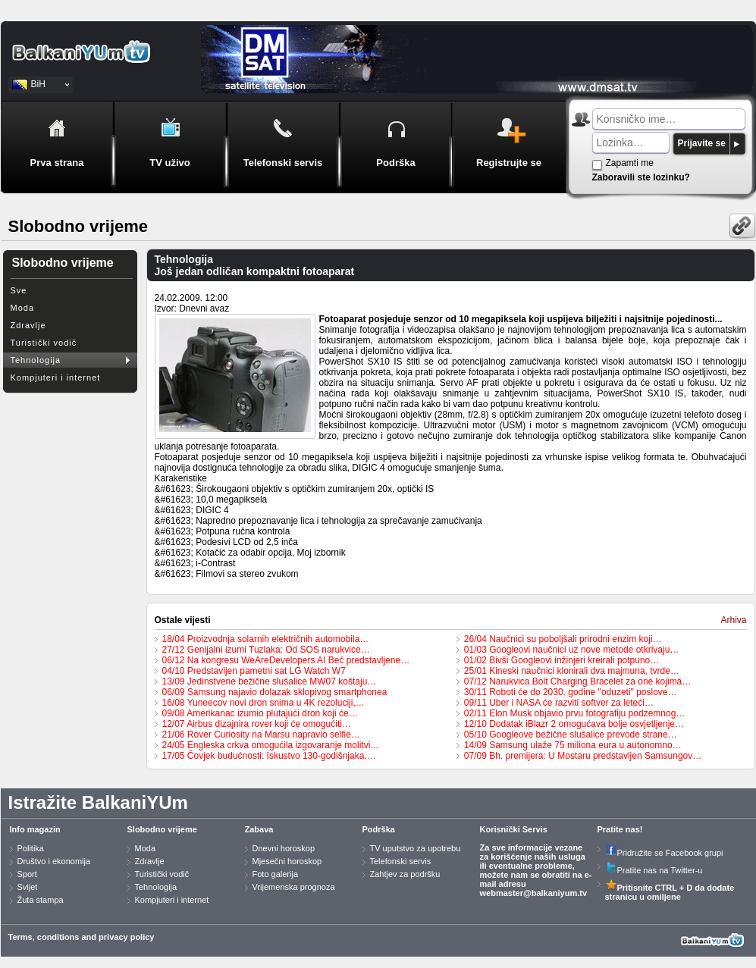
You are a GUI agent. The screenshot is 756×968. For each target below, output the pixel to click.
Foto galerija (276, 874)
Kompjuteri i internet (56, 377)
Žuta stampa (40, 899)
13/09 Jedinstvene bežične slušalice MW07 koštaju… (269, 681)
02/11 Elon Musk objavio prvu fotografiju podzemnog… (574, 713)
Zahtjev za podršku (405, 874)
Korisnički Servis (513, 829)
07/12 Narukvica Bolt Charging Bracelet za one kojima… (577, 681)
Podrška (378, 829)
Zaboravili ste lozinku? (641, 177)
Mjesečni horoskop (287, 861)
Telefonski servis (400, 861)
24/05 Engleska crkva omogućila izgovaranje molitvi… (271, 745)
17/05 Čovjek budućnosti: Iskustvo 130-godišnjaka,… (269, 755)
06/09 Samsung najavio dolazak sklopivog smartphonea (274, 692)
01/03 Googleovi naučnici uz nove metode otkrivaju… (571, 649)
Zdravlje (28, 325)
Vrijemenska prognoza (294, 886)
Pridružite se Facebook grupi (664, 852)
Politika (30, 848)
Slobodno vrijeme (162, 829)
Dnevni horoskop (284, 848)
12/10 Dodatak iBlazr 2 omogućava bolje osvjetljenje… (574, 724)
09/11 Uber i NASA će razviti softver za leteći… (559, 702)
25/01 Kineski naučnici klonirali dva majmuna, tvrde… (571, 671)
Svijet (27, 886)
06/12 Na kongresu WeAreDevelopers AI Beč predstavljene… (286, 660)
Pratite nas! (620, 829)
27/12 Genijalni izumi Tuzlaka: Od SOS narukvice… (266, 649)
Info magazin (35, 829)
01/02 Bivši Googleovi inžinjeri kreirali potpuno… (561, 660)
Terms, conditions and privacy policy (81, 936)
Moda (23, 307)
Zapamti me (630, 163)
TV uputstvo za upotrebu (415, 848)
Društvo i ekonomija (54, 861)
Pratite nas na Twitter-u (654, 870)
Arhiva (733, 620)
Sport (27, 874)
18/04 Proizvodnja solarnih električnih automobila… (265, 639)
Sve (19, 290)
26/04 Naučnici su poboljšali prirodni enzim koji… (563, 639)
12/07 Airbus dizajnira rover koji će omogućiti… (256, 724)
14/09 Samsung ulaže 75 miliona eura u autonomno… (573, 745)
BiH (38, 84)
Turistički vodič (44, 342)
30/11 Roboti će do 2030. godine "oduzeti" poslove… (570, 692)
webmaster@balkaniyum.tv (534, 893)
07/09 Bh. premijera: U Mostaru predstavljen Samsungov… (582, 755)
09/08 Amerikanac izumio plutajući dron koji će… (260, 713)
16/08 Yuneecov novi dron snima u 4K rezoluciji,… (263, 702)
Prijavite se (702, 143)
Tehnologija (36, 360)
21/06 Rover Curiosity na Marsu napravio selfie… (261, 734)
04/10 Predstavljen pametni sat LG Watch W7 (254, 671)
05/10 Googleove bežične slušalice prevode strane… (570, 734)
